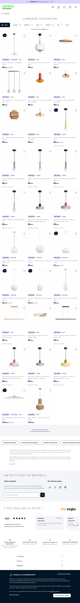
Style (39, 25)
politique (53, 591)
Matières (28, 25)
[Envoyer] (42, 495)
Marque (50, 25)
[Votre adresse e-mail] (21, 495)
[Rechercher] (53, 7)
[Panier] (70, 7)
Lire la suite (12, 464)
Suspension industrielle (9, 442)
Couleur (17, 25)
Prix (60, 25)
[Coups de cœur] (64, 7)
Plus (67, 25)
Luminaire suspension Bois (50, 442)
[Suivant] (75, 523)
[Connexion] (58, 7)
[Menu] (76, 7)
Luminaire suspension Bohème (29, 442)
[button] (40, 27)
